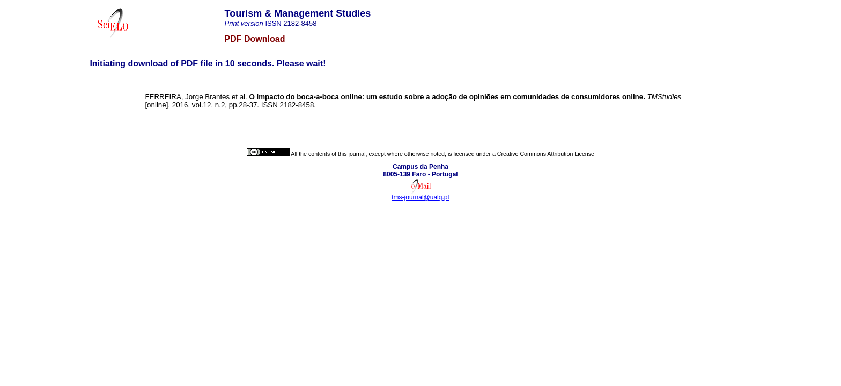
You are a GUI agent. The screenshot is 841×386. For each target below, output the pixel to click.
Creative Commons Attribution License (545, 154)
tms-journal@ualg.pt (420, 197)
